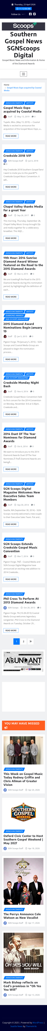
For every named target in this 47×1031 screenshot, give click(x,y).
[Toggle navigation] (23, 73)
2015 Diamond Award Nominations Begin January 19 (23, 380)
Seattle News (16, 1026)
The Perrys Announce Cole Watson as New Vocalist (23, 900)
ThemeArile (31, 1026)
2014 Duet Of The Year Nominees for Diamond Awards (20, 483)
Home (6, 84)
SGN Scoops (13, 650)
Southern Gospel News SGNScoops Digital (23, 44)
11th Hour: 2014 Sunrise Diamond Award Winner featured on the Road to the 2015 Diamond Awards (23, 312)
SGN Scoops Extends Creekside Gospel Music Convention (20, 593)
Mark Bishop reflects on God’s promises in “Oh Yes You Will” (23, 972)
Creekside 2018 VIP (17, 198)
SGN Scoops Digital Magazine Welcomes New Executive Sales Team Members (22, 540)
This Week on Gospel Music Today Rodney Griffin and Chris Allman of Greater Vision (23, 769)
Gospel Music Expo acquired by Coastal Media (22, 149)
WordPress (38, 1022)
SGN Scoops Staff (15, 203)
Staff (10, 156)
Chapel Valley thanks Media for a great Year (23, 251)
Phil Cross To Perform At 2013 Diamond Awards (21, 643)
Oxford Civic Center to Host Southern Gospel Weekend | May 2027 (23, 830)
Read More (11, 175)
